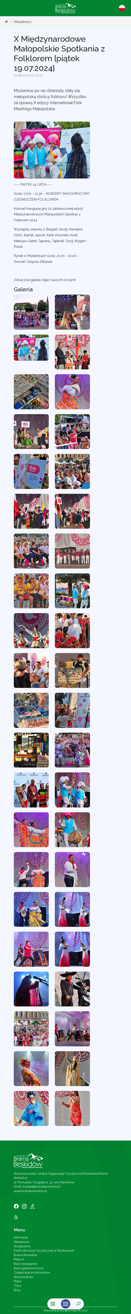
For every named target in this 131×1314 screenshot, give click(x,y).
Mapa (17, 1281)
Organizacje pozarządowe (32, 1272)
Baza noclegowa (25, 1263)
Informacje (21, 1237)
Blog (17, 1290)
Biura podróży (23, 1277)
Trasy (17, 1285)
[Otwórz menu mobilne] (65, 1304)
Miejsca (19, 1259)
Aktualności (22, 22)
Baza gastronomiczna (28, 1268)
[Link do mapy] (53, 1304)
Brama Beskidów (25, 1255)
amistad (71, 1310)
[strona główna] (6, 21)
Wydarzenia (22, 1246)
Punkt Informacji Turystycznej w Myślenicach (44, 1250)
